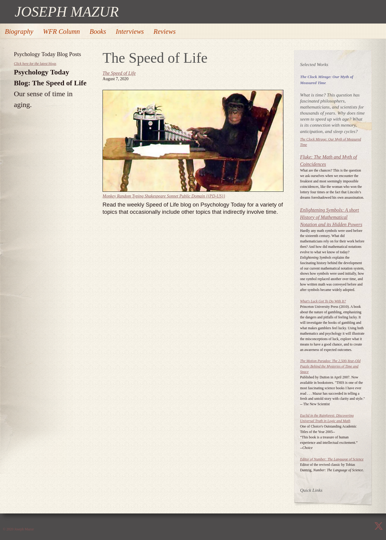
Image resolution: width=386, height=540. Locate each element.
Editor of (332, 459)
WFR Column (61, 31)
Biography (19, 31)
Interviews (130, 31)
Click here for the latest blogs (35, 64)
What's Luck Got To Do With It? (323, 301)
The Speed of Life (119, 73)
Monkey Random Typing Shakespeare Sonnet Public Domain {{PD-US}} (164, 196)
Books (98, 31)
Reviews (164, 31)
